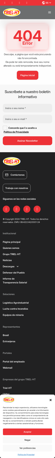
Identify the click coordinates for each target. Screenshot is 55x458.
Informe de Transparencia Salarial (15, 280)
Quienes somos (11, 247)
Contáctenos (14, 174)
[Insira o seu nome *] (27, 108)
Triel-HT (7, 387)
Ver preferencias (28, 448)
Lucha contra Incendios (15, 308)
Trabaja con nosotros (16, 188)
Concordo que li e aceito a (20, 130)
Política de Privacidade (16, 131)
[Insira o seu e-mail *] (27, 119)
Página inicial (27, 75)
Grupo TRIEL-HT (12, 254)
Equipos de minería (13, 314)
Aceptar (27, 431)
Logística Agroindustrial (16, 302)
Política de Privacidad (26, 454)
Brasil (6, 335)
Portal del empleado (14, 361)
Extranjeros (9, 341)
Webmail (7, 367)
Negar (27, 440)
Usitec (6, 394)
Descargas (10, 266)
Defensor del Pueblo (14, 272)
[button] (50, 400)
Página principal (11, 241)
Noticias (7, 260)
